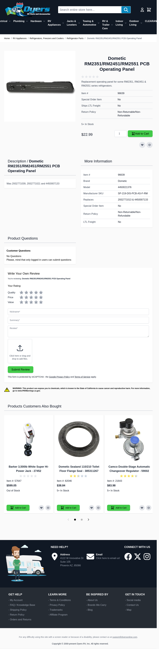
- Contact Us (132, 605)
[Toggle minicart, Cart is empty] (149, 9)
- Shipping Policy (17, 610)
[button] (90, 77)
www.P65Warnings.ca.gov (29, 391)
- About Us (92, 600)
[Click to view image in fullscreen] (39, 86)
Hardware (36, 21)
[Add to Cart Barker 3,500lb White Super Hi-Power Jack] (18, 508)
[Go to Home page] (27, 10)
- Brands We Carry (96, 605)
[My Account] (142, 9)
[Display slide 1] (75, 519)
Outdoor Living (134, 23)
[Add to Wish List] (142, 145)
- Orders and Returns (19, 619)
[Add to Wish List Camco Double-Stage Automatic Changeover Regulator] (142, 508)
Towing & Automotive (89, 23)
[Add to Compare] (150, 145)
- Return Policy (16, 614)
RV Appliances (54, 23)
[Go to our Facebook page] (128, 556)
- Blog (89, 610)
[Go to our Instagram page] (147, 556)
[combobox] (89, 9)
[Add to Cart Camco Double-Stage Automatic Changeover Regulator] (118, 508)
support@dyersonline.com (124, 637)
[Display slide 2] (81, 519)
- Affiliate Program (58, 614)
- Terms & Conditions (59, 600)
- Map (128, 610)
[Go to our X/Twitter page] (137, 556)
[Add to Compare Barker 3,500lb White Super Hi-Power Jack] (48, 508)
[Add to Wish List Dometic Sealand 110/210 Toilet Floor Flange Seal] (91, 508)
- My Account (15, 600)
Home (7, 38)
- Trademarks (55, 610)
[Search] (126, 9)
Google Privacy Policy (59, 377)
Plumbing (18, 21)
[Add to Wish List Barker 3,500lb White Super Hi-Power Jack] (41, 508)
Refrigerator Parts (75, 38)
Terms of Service (82, 377)
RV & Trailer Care (106, 25)
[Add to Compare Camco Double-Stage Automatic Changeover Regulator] (148, 508)
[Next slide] (88, 519)
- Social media (133, 600)
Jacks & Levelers (72, 23)
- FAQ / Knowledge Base (21, 605)
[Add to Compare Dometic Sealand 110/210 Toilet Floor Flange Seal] (98, 508)
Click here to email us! (108, 558)
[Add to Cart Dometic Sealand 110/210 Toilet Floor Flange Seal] (68, 508)
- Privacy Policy (56, 605)
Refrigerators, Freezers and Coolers (47, 38)
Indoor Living (119, 23)
